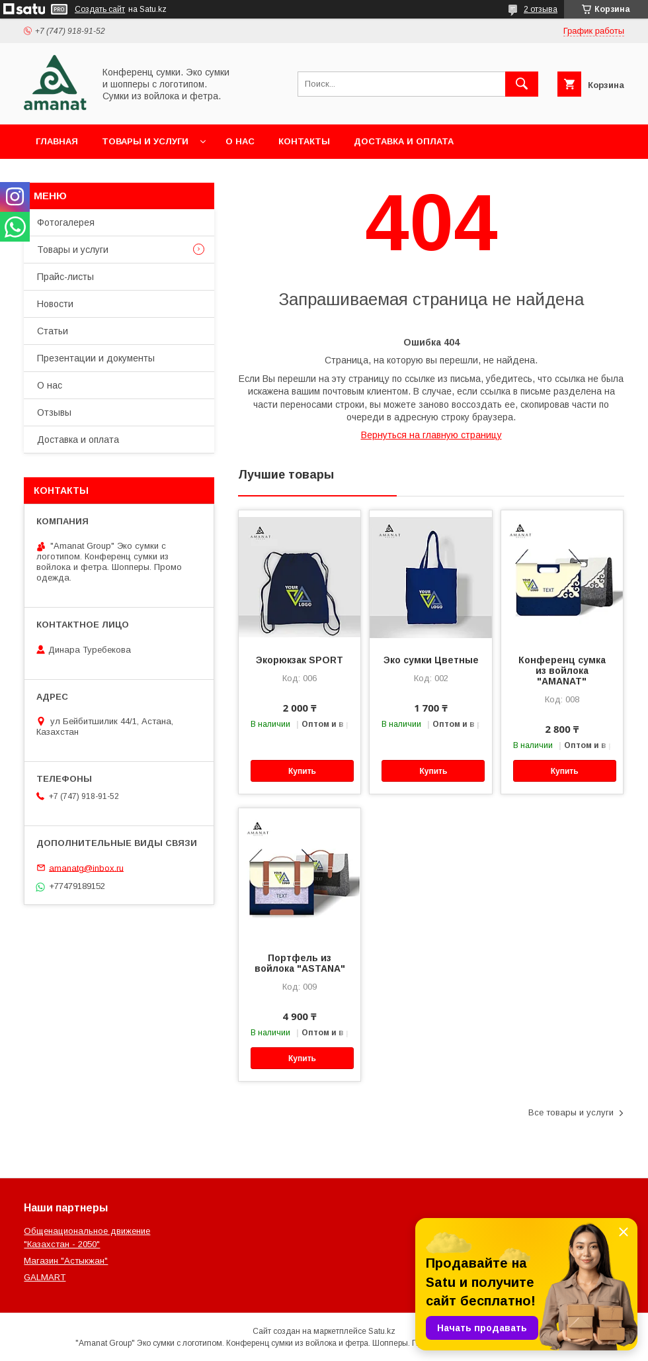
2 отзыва (540, 9)
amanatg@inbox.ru (86, 867)
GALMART (44, 1277)
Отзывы (54, 412)
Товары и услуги (145, 141)
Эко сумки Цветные (431, 660)
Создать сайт (100, 9)
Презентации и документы (96, 358)
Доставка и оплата (404, 141)
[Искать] (521, 84)
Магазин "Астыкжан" (66, 1261)
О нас (240, 141)
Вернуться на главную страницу (431, 435)
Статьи (52, 331)
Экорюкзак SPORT (299, 660)
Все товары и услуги (571, 1112)
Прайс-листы (65, 276)
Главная (57, 141)
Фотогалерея (66, 222)
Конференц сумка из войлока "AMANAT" (562, 670)
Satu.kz (381, 1331)
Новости (55, 304)
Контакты (304, 141)
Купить (302, 771)
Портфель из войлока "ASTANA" (300, 963)
